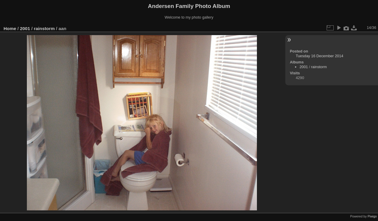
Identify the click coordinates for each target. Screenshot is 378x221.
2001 (25, 28)
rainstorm (44, 28)
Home (10, 28)
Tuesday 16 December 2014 (319, 56)
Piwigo (372, 216)
